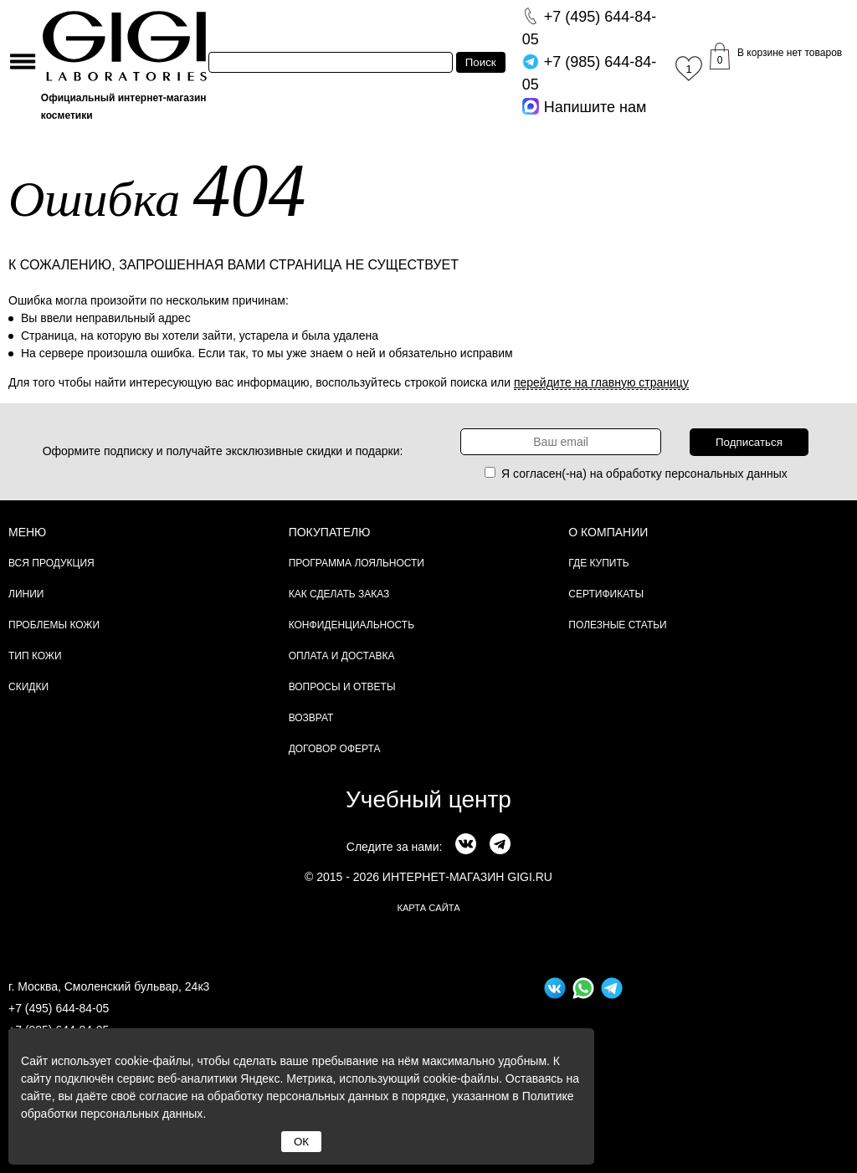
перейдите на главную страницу (601, 382)
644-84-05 (589, 28)
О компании (608, 532)
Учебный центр (428, 799)
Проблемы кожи (54, 625)
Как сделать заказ (339, 594)
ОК (301, 1141)
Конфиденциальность (351, 625)
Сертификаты (606, 594)
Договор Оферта (335, 749)
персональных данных (726, 473)
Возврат (311, 718)
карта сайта (428, 908)
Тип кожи (35, 656)
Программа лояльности (356, 563)
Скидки (28, 687)
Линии (26, 594)
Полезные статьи (617, 625)
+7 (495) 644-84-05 (58, 1008)
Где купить (598, 563)
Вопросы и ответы (342, 687)
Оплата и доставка (342, 656)
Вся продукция (51, 563)
